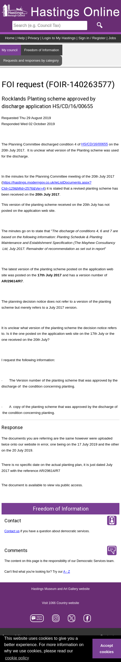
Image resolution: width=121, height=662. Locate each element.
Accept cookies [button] (107, 648)
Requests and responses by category (31, 60)
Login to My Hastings (58, 38)
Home (9, 38)
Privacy (34, 38)
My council (9, 50)
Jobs (112, 38)
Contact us (12, 531)
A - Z (66, 571)
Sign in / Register (92, 38)
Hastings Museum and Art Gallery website (60, 589)
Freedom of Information (41, 50)
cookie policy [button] (17, 658)
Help (21, 38)
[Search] (49, 25)
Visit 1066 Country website (60, 603)
